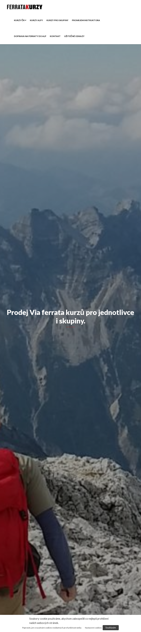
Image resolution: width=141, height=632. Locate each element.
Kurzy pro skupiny (57, 20)
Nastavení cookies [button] (93, 628)
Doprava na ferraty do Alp (30, 36)
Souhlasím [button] (110, 627)
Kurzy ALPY (36, 20)
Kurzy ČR (20, 20)
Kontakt (55, 36)
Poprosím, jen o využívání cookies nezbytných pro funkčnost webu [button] (52, 628)
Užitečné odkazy (74, 36)
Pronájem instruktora (86, 20)
